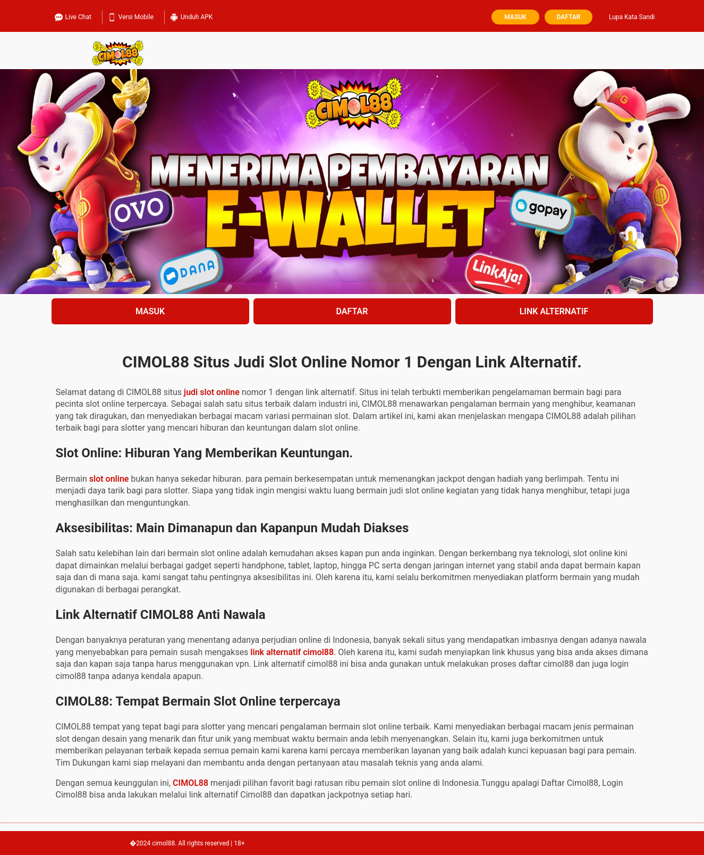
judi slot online (212, 392)
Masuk (515, 17)
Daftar (569, 17)
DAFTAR (352, 311)
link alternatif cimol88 (292, 652)
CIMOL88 (190, 783)
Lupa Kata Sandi (632, 17)
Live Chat (73, 16)
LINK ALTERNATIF (554, 311)
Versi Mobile (131, 16)
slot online (109, 479)
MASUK (150, 311)
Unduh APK (191, 16)
